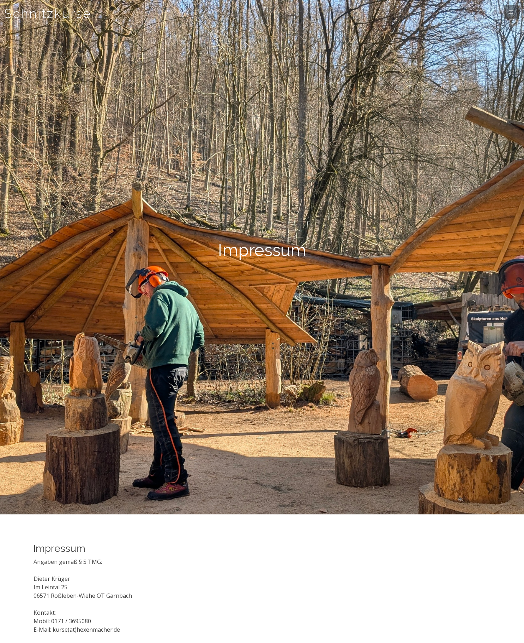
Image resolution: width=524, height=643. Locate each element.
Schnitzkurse (47, 13)
